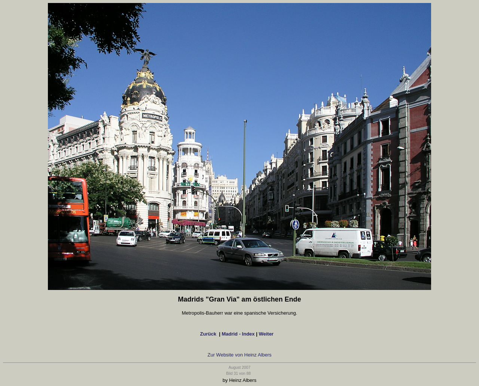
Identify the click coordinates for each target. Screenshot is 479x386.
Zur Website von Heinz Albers (240, 355)
